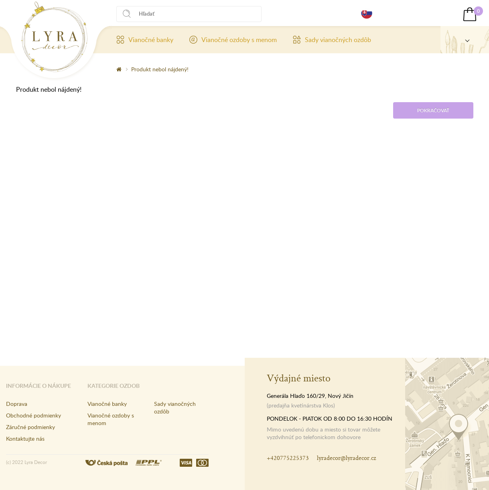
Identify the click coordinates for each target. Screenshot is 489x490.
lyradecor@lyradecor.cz (346, 458)
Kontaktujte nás (25, 438)
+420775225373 (288, 458)
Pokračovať (433, 110)
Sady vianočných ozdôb (332, 39)
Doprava (16, 403)
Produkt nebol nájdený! (160, 69)
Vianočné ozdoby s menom (233, 39)
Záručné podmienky (30, 427)
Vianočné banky (144, 39)
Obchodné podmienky (33, 415)
